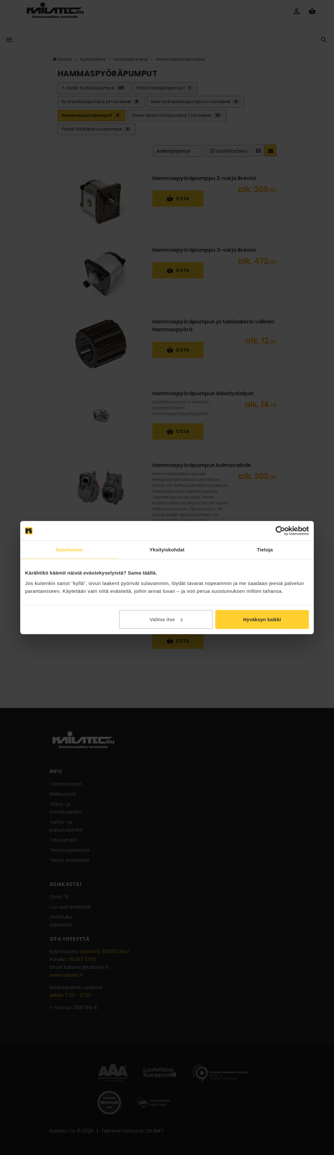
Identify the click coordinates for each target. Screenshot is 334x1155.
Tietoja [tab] (265, 549)
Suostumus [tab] (69, 549)
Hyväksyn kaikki (262, 619)
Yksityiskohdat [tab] (166, 549)
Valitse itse (166, 619)
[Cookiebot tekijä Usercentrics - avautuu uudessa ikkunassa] (280, 531)
